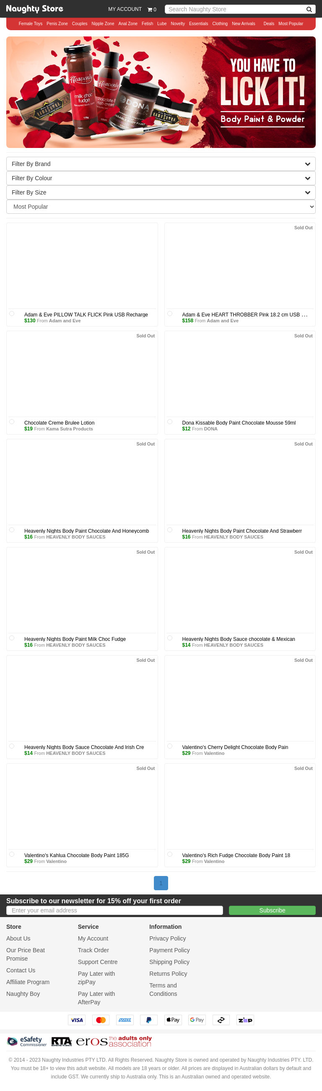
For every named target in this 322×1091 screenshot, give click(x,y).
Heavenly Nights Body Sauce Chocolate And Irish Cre (84, 747)
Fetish (147, 23)
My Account (93, 938)
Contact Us (20, 970)
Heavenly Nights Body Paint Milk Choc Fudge (75, 639)
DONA (211, 428)
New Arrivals (243, 23)
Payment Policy (169, 950)
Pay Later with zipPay (96, 977)
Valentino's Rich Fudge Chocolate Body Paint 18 (236, 855)
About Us (18, 938)
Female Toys (31, 23)
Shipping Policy (169, 962)
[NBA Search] (309, 9)
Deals (269, 23)
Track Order (93, 950)
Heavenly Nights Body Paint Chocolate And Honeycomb (86, 531)
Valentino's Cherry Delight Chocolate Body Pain (235, 747)
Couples (80, 23)
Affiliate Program (27, 982)
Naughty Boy (23, 993)
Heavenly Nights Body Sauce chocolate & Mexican (238, 639)
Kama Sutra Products (69, 428)
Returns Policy (168, 973)
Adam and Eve (65, 320)
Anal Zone (128, 23)
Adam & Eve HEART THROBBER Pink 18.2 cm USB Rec (246, 315)
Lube (161, 23)
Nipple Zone (103, 23)
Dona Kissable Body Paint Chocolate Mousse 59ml (239, 423)
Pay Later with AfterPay (96, 997)
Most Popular (290, 23)
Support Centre (98, 962)
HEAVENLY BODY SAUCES (75, 536)
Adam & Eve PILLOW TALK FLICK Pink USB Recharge (86, 315)
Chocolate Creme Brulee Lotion (59, 423)
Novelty (178, 23)
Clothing (220, 23)
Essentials (198, 23)
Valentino (214, 753)
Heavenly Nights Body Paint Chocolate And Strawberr (242, 531)
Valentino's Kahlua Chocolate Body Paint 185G (76, 855)
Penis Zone (57, 23)
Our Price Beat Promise (25, 954)
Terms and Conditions (163, 989)
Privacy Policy (167, 938)
